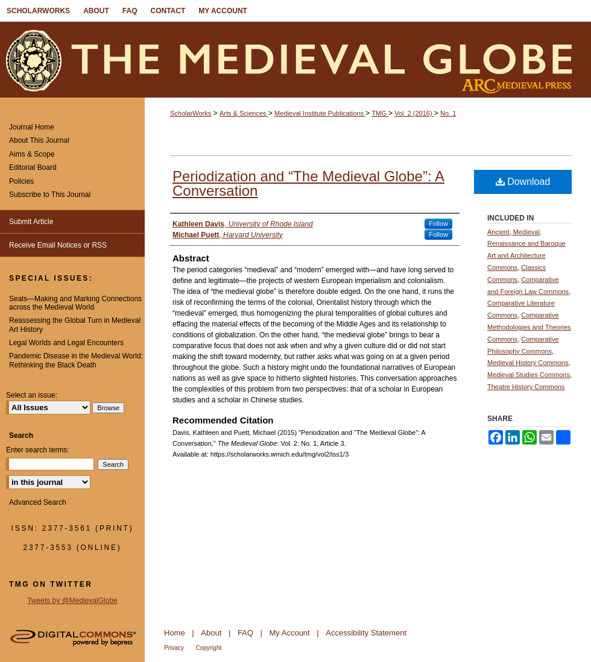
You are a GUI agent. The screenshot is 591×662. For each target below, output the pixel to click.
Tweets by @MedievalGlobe (72, 600)
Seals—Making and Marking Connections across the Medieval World (75, 303)
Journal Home (31, 127)
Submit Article (31, 221)
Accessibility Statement (366, 632)
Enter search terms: (37, 450)
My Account (290, 632)
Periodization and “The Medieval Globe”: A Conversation (308, 183)
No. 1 (448, 113)
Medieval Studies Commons (528, 374)
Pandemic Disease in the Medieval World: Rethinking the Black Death (76, 360)
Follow (438, 223)
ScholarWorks (190, 113)
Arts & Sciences (244, 113)
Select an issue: (31, 395)
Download (523, 181)
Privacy (174, 648)
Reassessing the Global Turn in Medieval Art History (75, 324)
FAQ (245, 632)
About (211, 632)
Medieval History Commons (527, 362)
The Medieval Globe (295, 60)
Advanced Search (37, 502)
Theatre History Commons (525, 386)
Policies (21, 181)
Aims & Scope (31, 154)
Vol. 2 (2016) (414, 113)
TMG (379, 113)
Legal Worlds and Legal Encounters (66, 343)
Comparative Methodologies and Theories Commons (529, 327)
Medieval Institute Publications (319, 113)
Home (174, 632)
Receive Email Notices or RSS (58, 245)
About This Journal (39, 140)
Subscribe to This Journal (49, 194)
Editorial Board (33, 167)
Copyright (208, 648)
